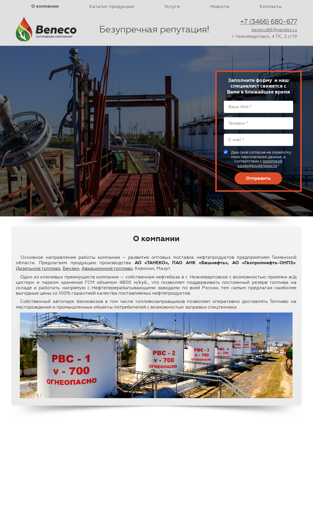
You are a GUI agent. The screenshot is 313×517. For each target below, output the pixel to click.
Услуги (172, 6)
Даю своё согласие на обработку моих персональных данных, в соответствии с (261, 159)
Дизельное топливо (38, 268)
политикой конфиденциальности (259, 163)
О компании (45, 6)
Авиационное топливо (107, 268)
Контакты (271, 6)
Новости (219, 6)
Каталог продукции (111, 6)
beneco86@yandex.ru (274, 29)
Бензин (71, 268)
